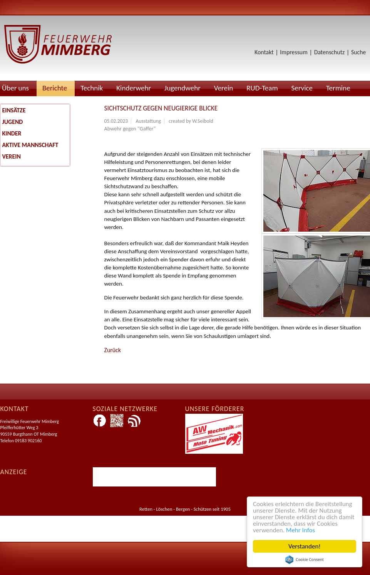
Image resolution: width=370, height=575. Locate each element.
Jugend (12, 121)
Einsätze (14, 110)
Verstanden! (304, 546)
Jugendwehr (182, 88)
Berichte (54, 88)
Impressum (293, 52)
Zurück (112, 350)
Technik (91, 88)
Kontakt (264, 52)
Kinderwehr (133, 88)
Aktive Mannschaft (30, 145)
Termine (338, 88)
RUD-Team (262, 88)
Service (302, 88)
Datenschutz (329, 52)
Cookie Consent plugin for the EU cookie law (304, 559)
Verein (223, 88)
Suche (358, 52)
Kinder (12, 133)
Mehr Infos (300, 530)
